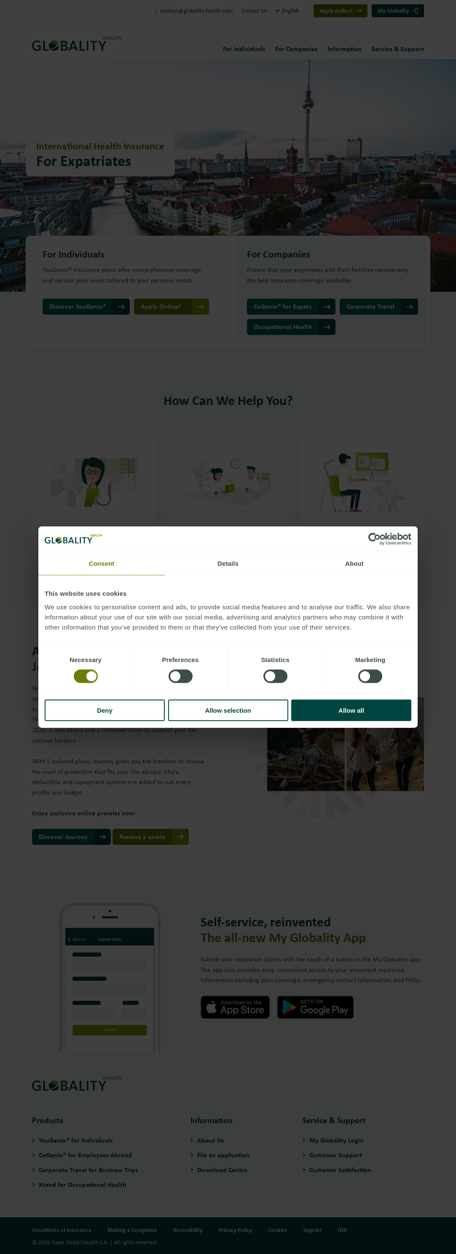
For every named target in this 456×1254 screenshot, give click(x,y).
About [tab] (354, 563)
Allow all (351, 710)
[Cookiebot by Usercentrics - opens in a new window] (374, 539)
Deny (105, 710)
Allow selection (228, 710)
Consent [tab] (102, 563)
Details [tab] (228, 563)
